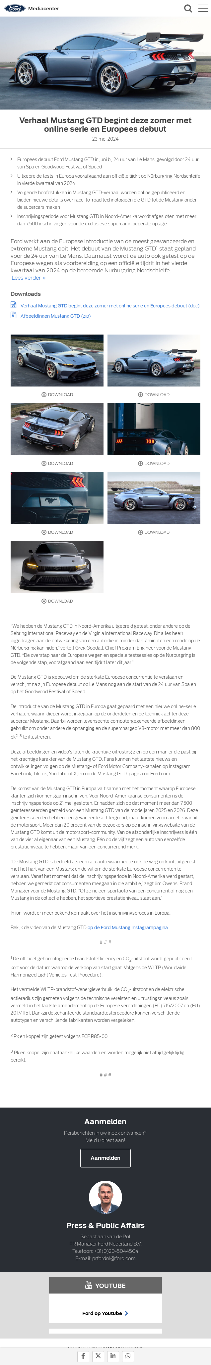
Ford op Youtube (105, 1313)
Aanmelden (105, 1158)
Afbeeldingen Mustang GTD (50, 316)
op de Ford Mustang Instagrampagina (128, 927)
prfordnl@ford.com (114, 1258)
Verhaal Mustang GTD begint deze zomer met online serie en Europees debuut (104, 305)
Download (57, 395)
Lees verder (26, 278)
